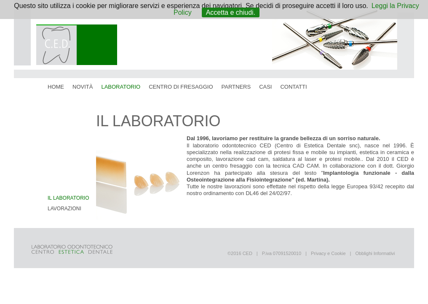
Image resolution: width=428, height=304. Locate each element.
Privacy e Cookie (328, 253)
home (56, 87)
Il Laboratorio (68, 198)
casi (265, 87)
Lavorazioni (64, 209)
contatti (293, 87)
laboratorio (120, 87)
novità (82, 87)
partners (236, 87)
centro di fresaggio (181, 87)
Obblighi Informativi (375, 253)
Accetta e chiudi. (230, 12)
